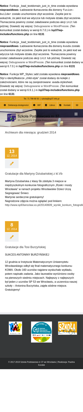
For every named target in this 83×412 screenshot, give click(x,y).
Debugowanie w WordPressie (51, 26)
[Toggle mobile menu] (76, 114)
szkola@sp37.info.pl (50, 99)
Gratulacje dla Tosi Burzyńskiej (25, 247)
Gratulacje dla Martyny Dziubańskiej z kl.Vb (33, 173)
